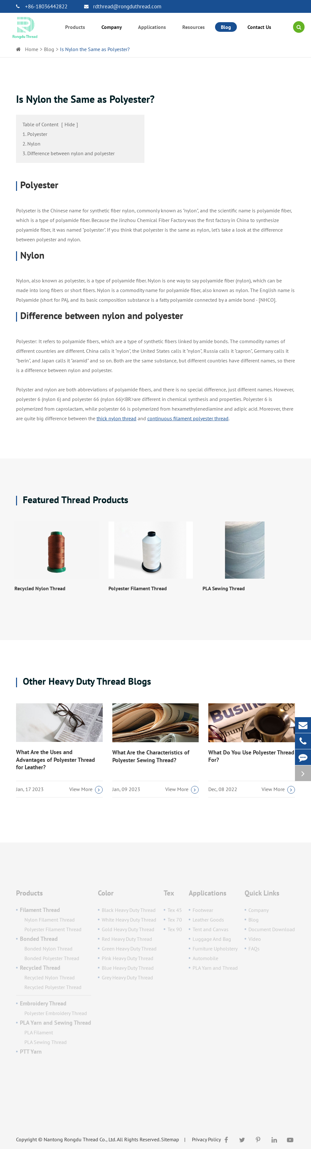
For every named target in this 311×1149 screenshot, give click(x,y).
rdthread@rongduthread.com (122, 6)
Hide (70, 124)
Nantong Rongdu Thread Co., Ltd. (80, 1139)
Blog (49, 49)
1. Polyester (34, 134)
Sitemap (170, 1139)
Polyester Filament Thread (137, 588)
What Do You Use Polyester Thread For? (251, 756)
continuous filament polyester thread (188, 418)
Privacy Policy (206, 1139)
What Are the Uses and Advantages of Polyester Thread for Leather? (55, 759)
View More (86, 790)
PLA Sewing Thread (224, 588)
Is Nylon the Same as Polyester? (95, 49)
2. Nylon (31, 143)
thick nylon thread (116, 418)
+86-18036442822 (41, 6)
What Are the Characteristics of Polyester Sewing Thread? (150, 756)
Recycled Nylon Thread (39, 588)
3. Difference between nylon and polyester (68, 153)
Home (31, 49)
